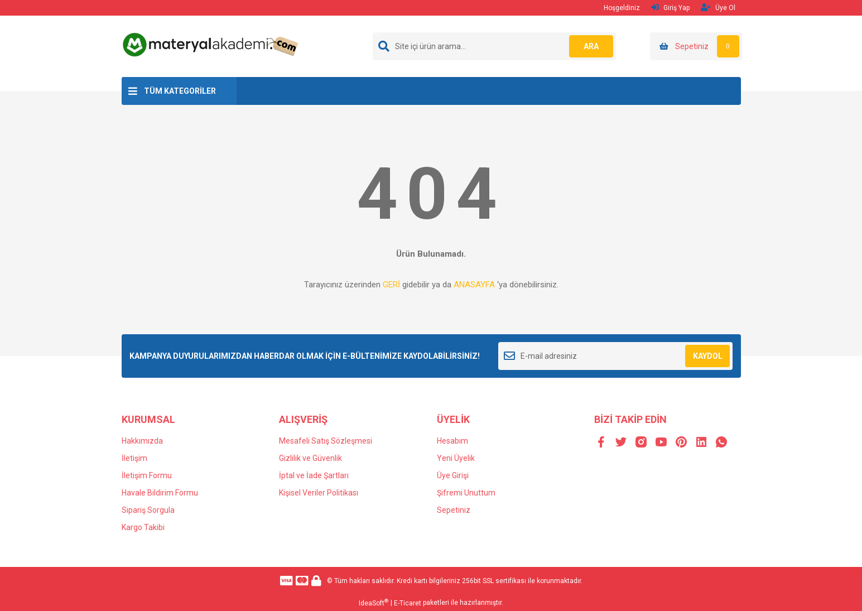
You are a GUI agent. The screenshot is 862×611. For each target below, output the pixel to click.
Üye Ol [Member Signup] (718, 7)
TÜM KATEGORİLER (180, 90)
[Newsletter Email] (615, 356)
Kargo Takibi (143, 527)
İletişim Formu (147, 475)
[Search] (494, 46)
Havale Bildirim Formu (160, 492)
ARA (590, 46)
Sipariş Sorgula (148, 510)
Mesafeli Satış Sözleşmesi (325, 440)
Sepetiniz (453, 510)
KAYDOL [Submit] (708, 356)
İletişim (134, 458)
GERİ (391, 285)
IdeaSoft (373, 602)
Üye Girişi (453, 475)
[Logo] (212, 44)
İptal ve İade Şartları (314, 475)
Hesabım (452, 440)
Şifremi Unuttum (466, 492)
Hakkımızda (142, 440)
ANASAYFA (474, 285)
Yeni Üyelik (456, 458)
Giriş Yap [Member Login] (670, 7)
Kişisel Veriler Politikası (318, 492)
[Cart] (696, 46)
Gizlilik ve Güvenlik (310, 458)
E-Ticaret (407, 603)
